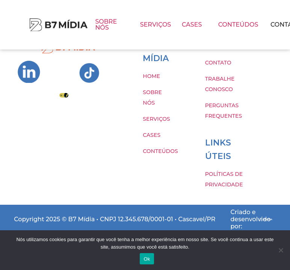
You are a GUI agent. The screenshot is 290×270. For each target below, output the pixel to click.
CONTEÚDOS (238, 24)
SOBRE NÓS (106, 24)
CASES (192, 24)
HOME (151, 76)
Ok (146, 259)
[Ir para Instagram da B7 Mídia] (29, 72)
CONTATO (218, 62)
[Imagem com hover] (59, 25)
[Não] (280, 250)
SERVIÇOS (155, 24)
